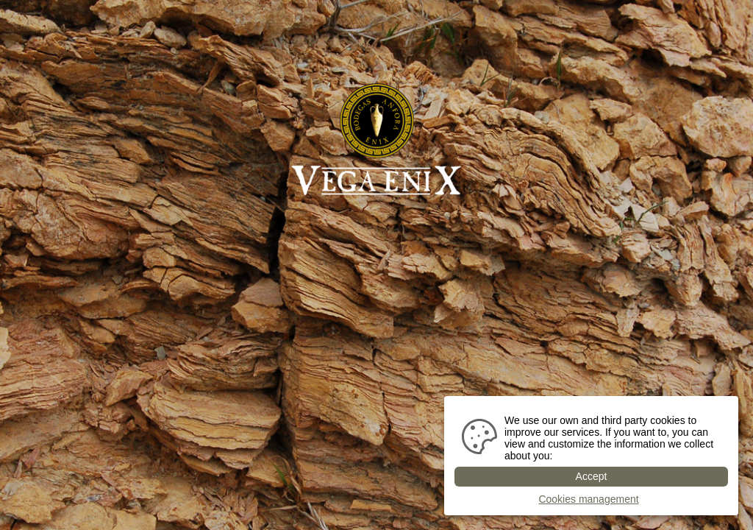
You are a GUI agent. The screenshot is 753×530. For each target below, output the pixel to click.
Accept (591, 476)
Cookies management (588, 499)
